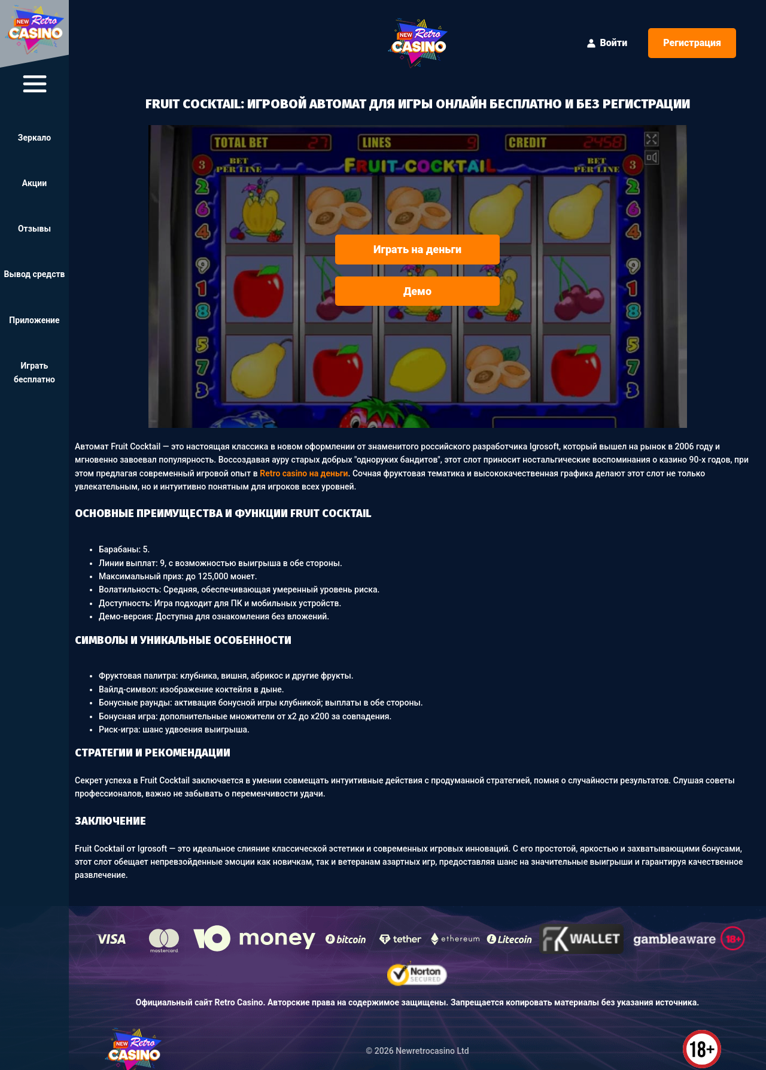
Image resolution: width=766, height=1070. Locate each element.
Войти (606, 43)
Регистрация (692, 42)
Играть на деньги (417, 249)
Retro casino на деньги (304, 473)
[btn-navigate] (34, 83)
